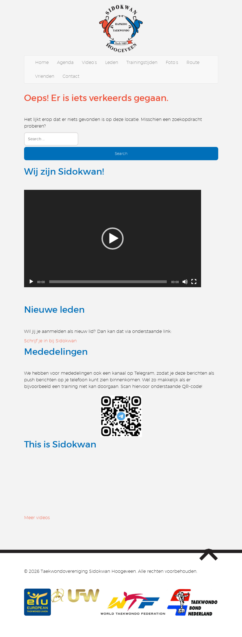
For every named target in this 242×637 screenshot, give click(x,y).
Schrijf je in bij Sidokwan (50, 340)
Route (192, 62)
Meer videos (37, 517)
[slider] (108, 281)
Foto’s (172, 62)
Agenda (65, 62)
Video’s (89, 62)
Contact (71, 76)
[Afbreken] (185, 281)
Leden (111, 62)
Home (42, 62)
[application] (112, 238)
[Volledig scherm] (194, 281)
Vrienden (44, 76)
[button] (113, 238)
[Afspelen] (31, 281)
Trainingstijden (141, 62)
